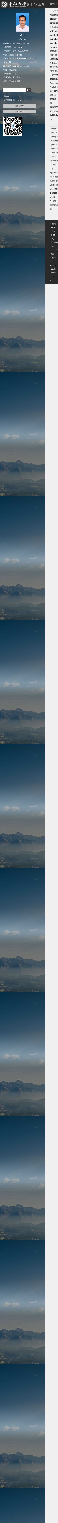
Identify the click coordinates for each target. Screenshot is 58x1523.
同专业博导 (19, 106)
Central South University (53, 272)
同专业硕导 (19, 111)
